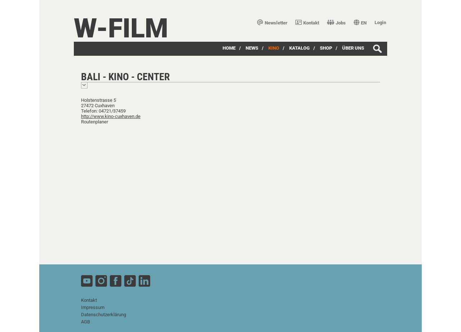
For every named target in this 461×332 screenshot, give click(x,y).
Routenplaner (94, 121)
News (252, 48)
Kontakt (307, 23)
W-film (121, 28)
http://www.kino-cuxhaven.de (110, 116)
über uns (353, 48)
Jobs (336, 23)
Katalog (299, 48)
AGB (85, 321)
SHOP (326, 48)
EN (360, 23)
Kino (273, 48)
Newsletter (272, 23)
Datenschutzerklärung (103, 314)
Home (229, 48)
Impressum (92, 307)
